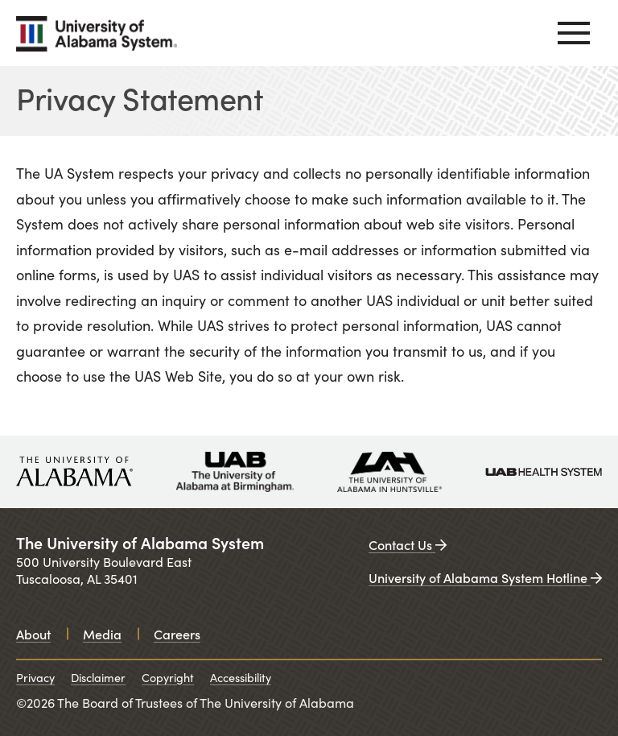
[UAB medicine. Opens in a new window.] (543, 472)
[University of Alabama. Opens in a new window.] (74, 472)
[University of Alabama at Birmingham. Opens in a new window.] (234, 472)
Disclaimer (98, 677)
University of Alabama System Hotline (485, 577)
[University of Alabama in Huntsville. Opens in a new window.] (389, 472)
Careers (177, 634)
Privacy (35, 677)
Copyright (168, 677)
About (33, 634)
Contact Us (408, 544)
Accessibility (240, 677)
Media (102, 634)
